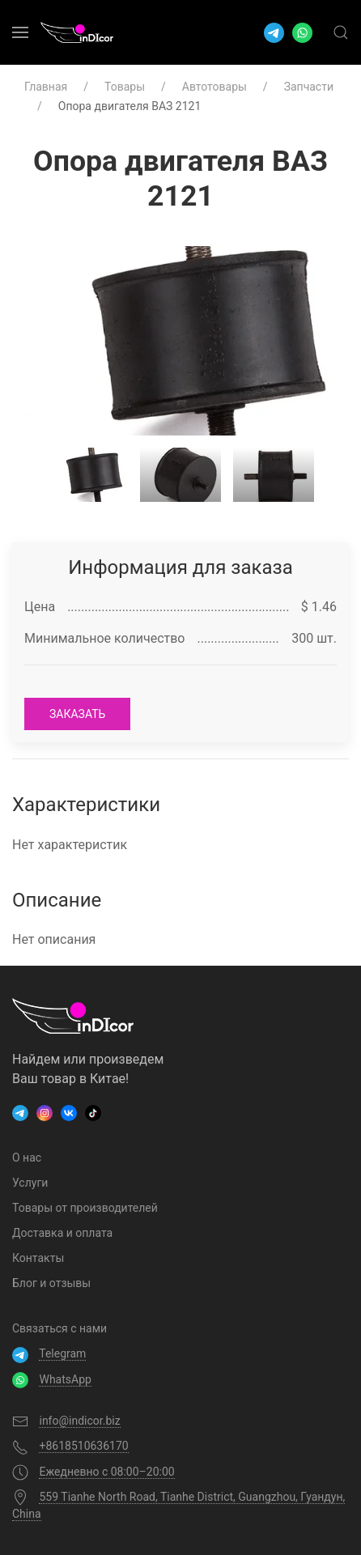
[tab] (87, 475)
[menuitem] (20, 32)
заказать (77, 713)
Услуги (30, 1182)
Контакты (38, 1257)
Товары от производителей (85, 1207)
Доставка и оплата (62, 1232)
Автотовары (214, 86)
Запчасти (308, 86)
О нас (26, 1157)
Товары (124, 86)
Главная (45, 86)
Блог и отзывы (51, 1283)
